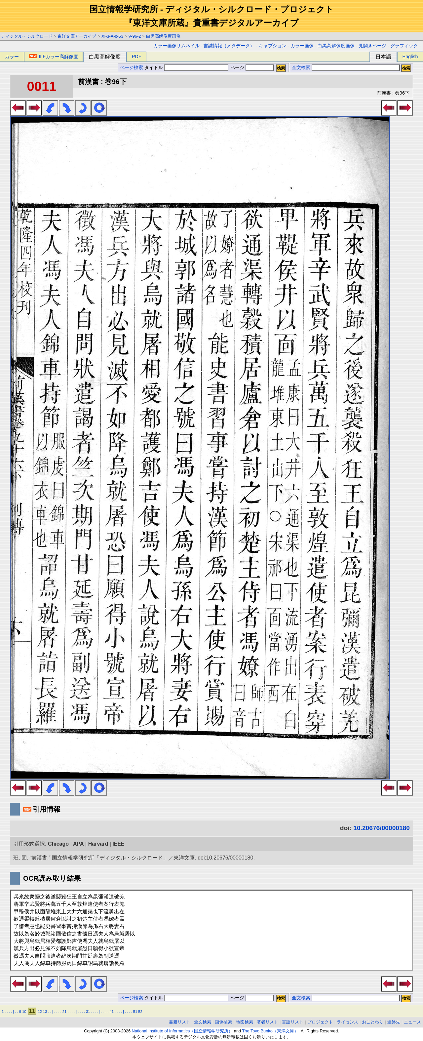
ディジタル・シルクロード (27, 36)
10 (24, 1012)
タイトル (186, 67)
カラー (12, 56)
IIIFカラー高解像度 (53, 56)
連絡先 (393, 1022)
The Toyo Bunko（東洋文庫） (270, 1030)
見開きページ (372, 45)
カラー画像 (302, 45)
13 (45, 1012)
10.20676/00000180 (381, 827)
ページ (251, 67)
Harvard (98, 844)
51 (135, 1012)
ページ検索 (131, 67)
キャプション (273, 45)
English (410, 56)
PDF (136, 56)
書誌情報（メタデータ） (229, 45)
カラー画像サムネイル (176, 45)
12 (40, 1012)
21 (64, 1012)
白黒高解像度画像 (163, 36)
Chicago (58, 844)
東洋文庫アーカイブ (77, 36)
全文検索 (301, 67)
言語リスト (292, 1022)
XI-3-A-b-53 (112, 36)
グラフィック (404, 45)
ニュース (412, 1022)
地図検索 (244, 1022)
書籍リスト (179, 1022)
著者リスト (267, 1022)
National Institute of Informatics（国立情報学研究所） (182, 1030)
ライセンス (347, 1022)
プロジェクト (320, 1022)
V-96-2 (135, 36)
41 (111, 1012)
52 (140, 1012)
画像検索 (223, 1022)
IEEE (118, 844)
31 (88, 1012)
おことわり (372, 1022)
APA (78, 844)
